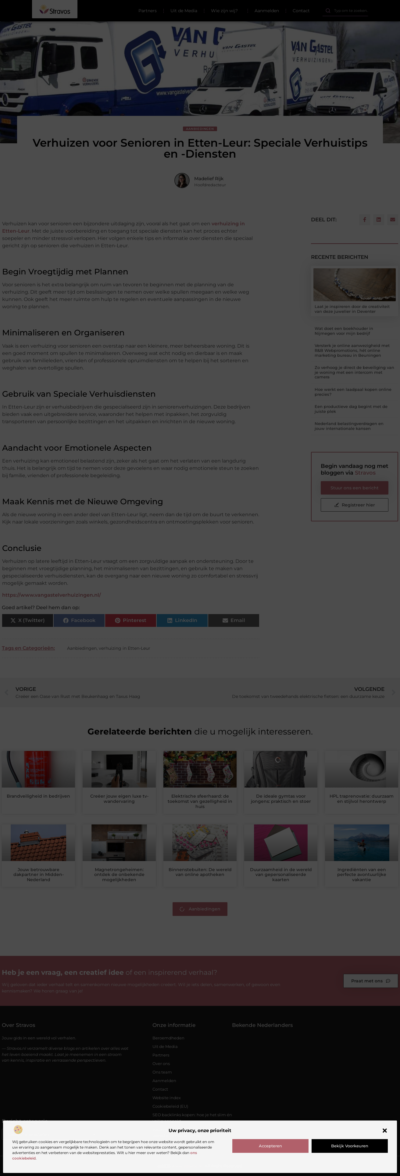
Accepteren (270, 1145)
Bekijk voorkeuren (349, 1145)
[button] (385, 1131)
